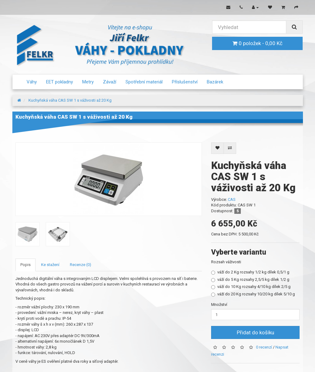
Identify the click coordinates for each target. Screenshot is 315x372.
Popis (25, 264)
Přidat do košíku (255, 332)
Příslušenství (185, 82)
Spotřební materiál (144, 82)
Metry (88, 82)
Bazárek (215, 82)
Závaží (109, 82)
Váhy (32, 82)
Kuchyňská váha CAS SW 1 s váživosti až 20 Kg (70, 100)
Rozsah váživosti (226, 262)
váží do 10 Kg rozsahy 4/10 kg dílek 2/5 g (251, 286)
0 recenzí (264, 347)
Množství (219, 304)
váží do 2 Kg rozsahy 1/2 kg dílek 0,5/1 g (250, 272)
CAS (232, 199)
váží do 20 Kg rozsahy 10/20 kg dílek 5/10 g (253, 294)
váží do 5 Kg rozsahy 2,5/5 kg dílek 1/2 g (250, 279)
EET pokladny (59, 82)
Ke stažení (50, 264)
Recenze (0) (80, 264)
